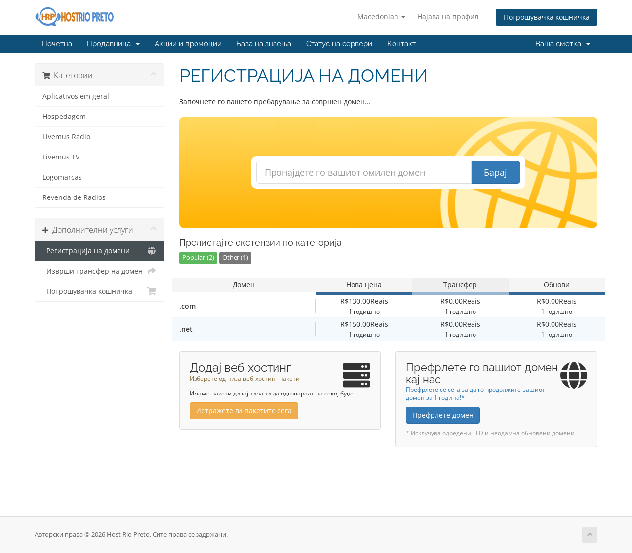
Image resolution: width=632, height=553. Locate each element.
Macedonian (381, 16)
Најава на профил (447, 16)
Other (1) (235, 257)
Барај (495, 172)
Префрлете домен (443, 415)
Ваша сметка (562, 44)
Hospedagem (64, 116)
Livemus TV (60, 157)
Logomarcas (62, 177)
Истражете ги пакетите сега (244, 410)
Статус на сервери (339, 44)
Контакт (401, 44)
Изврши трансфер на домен (99, 271)
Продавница (113, 44)
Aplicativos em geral (75, 96)
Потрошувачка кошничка (547, 17)
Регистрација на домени (99, 251)
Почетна (57, 44)
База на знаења (264, 44)
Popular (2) (198, 257)
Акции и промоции (188, 44)
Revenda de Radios (74, 197)
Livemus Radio (66, 136)
